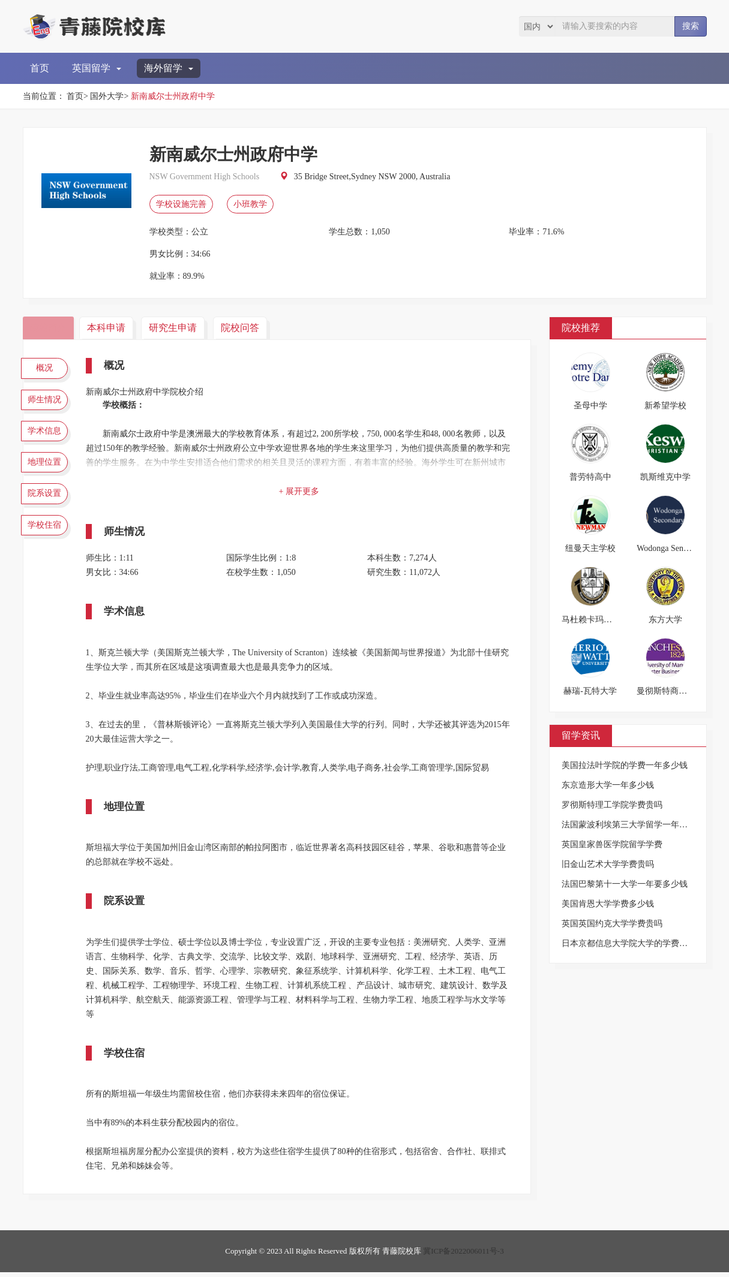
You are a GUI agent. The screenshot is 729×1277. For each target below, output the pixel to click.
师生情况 (47, 404)
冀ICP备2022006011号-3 (463, 1255)
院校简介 (50, 328)
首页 (39, 68)
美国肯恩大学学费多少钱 (608, 903)
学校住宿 (47, 544)
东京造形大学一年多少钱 (608, 785)
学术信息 (47, 439)
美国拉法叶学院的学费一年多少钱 (625, 765)
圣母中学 (590, 405)
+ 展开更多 (301, 491)
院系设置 (47, 509)
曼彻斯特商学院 (666, 690)
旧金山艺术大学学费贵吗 (608, 864)
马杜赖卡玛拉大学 (595, 619)
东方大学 (665, 619)
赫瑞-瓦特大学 (590, 690)
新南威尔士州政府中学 (173, 96)
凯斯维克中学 (665, 476)
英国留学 (96, 68)
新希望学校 (665, 405)
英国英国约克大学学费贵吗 (612, 923)
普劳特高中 (590, 476)
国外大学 (107, 96)
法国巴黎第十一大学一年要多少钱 (625, 884)
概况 (47, 369)
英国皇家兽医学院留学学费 (612, 844)
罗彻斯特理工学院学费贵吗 (612, 804)
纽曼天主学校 (590, 548)
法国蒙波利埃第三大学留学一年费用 (629, 824)
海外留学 (168, 68)
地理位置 (47, 474)
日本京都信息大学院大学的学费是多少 (633, 943)
